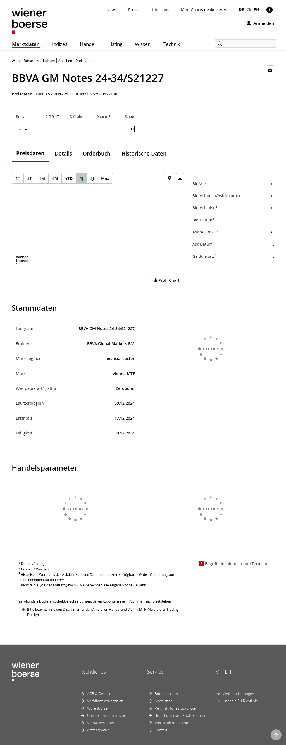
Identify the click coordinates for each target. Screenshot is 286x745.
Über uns (160, 9)
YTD (69, 178)
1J (81, 178)
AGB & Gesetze (99, 693)
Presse (134, 9)
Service (155, 671)
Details (63, 153)
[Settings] (169, 178)
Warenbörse (97, 708)
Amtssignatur (98, 729)
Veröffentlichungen (238, 693)
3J (92, 178)
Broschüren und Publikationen (180, 715)
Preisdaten (30, 153)
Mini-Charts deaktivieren (204, 10)
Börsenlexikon (166, 693)
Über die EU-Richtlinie (240, 700)
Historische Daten (143, 153)
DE (241, 9)
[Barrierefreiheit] (269, 9)
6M (55, 178)
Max (105, 178)
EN (256, 9)
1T (18, 178)
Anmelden (260, 23)
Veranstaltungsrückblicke (175, 708)
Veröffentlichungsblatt (105, 700)
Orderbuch (96, 153)
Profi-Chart (166, 280)
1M (42, 178)
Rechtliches (93, 671)
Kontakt (161, 729)
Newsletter (163, 700)
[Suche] (245, 43)
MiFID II (224, 671)
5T (29, 178)
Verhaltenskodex (101, 722)
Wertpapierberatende (172, 722)
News (111, 9)
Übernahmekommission (106, 715)
